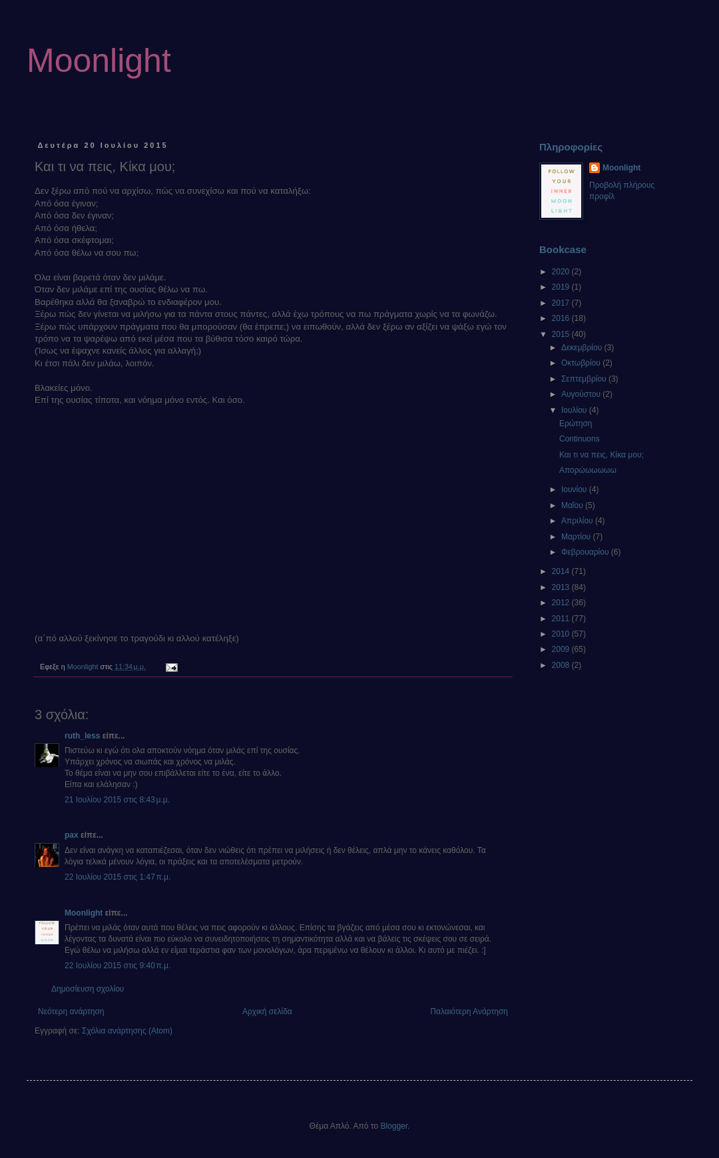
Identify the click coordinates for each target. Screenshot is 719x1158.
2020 (562, 271)
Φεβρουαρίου (586, 552)
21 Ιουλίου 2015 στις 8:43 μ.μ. (117, 799)
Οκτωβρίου (581, 363)
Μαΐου (573, 505)
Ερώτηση (576, 423)
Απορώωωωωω (587, 470)
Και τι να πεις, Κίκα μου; (601, 454)
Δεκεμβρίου (582, 347)
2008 (562, 665)
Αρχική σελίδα (267, 1011)
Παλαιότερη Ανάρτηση (469, 1011)
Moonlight (99, 60)
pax (72, 835)
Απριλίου (578, 520)
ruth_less (82, 735)
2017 (562, 303)
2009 (562, 649)
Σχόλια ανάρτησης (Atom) (127, 1030)
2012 (562, 602)
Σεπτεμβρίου (584, 379)
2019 (562, 287)
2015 (562, 334)
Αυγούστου (581, 394)
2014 (562, 571)
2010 (562, 634)
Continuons (579, 438)
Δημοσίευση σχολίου (87, 989)
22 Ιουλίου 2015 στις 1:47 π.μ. (117, 877)
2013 (562, 587)
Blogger (393, 1126)
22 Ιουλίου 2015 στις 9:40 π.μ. (117, 965)
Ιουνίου (575, 489)
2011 (562, 618)
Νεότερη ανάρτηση (71, 1011)
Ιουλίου (575, 410)
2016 (562, 318)
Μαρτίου (577, 536)
